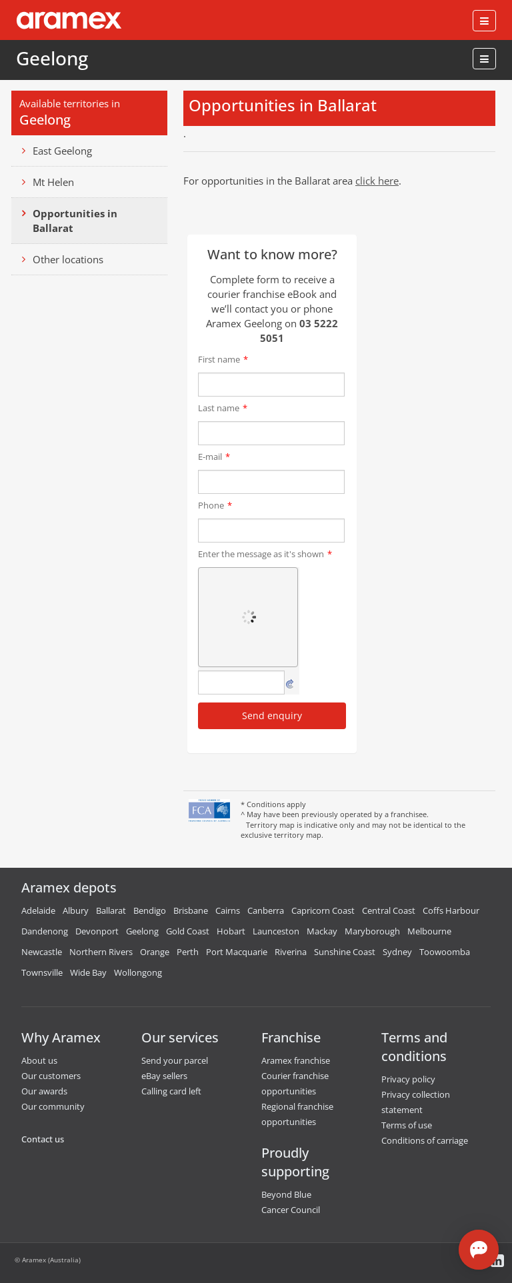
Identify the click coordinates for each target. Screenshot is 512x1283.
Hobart (231, 931)
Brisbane (190, 910)
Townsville (42, 972)
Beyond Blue (286, 1194)
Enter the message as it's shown (265, 554)
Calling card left (171, 1091)
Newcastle (41, 952)
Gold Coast (187, 931)
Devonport (97, 931)
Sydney (397, 952)
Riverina (291, 952)
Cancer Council (290, 1210)
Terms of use (406, 1125)
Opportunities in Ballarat (75, 221)
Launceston (276, 931)
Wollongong (138, 972)
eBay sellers (164, 1076)
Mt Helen (53, 182)
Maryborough (372, 931)
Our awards (44, 1091)
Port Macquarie (236, 952)
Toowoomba (444, 952)
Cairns (227, 910)
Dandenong (44, 931)
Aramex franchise (295, 1060)
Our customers (51, 1076)
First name (223, 359)
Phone (215, 505)
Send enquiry (272, 715)
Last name (222, 408)
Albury (76, 910)
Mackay (322, 931)
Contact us (42, 1139)
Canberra (265, 910)
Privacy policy (408, 1079)
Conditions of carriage (424, 1140)
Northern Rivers (101, 952)
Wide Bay (88, 972)
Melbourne (429, 931)
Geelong (52, 58)
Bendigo (149, 910)
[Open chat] (479, 1250)
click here (377, 180)
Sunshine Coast (344, 952)
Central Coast (388, 910)
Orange (154, 952)
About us (39, 1060)
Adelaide (38, 910)
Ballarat (111, 910)
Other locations (68, 259)
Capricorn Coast (323, 910)
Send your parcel (174, 1060)
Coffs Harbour (451, 910)
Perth (188, 952)
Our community (53, 1106)
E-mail (214, 457)
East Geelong (62, 150)
